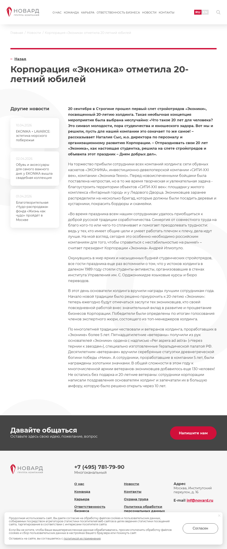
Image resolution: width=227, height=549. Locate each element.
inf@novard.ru (200, 500)
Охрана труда (136, 499)
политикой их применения (82, 538)
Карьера (87, 12)
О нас (57, 12)
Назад (20, 59)
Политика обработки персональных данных (144, 509)
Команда (71, 12)
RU (197, 12)
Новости (149, 12)
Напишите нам (193, 433)
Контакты (166, 12)
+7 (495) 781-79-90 (99, 467)
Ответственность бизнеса (118, 12)
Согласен (200, 528)
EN (205, 12)
